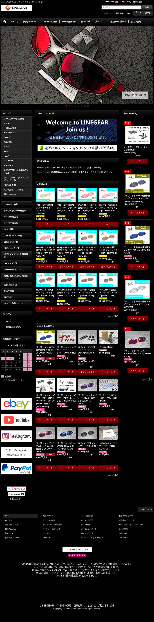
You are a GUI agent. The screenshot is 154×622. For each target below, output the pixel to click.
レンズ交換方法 (11, 223)
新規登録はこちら (123, 13)
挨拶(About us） (11, 285)
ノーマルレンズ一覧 (13, 235)
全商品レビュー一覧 (126, 520)
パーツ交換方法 (11, 217)
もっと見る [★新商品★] (113, 316)
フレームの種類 (11, 204)
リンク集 (46, 533)
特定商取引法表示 (126, 516)
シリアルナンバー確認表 (15, 211)
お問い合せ (123, 533)
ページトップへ (146, 509)
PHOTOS (8, 297)
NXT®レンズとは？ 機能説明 (16, 255)
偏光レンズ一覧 (11, 242)
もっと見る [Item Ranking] (147, 379)
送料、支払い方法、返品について (16, 277)
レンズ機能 (9, 229)
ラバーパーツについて (14, 269)
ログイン (107, 13)
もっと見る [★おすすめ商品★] (113, 475)
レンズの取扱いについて (15, 303)
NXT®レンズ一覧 (12, 248)
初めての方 (9, 291)
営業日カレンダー (12, 538)
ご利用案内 (123, 529)
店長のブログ (48, 516)
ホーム (7, 516)
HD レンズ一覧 (10, 263)
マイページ (123, 538)
